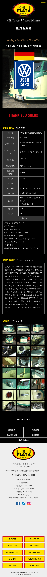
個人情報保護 (11, 435)
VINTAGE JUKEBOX (34, 565)
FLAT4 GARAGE (34, 546)
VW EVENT (12, 565)
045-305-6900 (25, 475)
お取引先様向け (23, 440)
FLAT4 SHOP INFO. (34, 552)
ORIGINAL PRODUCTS (12, 552)
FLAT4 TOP (12, 539)
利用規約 (35, 430)
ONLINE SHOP (34, 539)
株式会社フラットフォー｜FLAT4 (23, 10)
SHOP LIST (12, 559)
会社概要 (11, 430)
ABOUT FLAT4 (12, 546)
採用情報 (35, 435)
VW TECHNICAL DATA (34, 559)
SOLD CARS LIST (22, 419)
